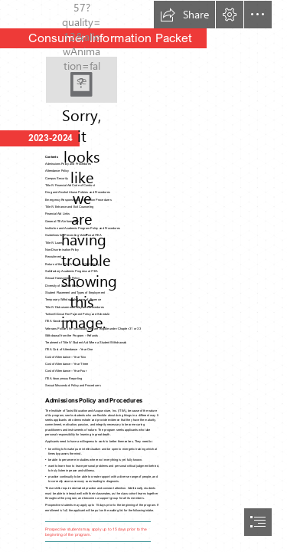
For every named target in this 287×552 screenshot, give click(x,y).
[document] (143, 276)
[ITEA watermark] (81, 80)
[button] (184, 14)
